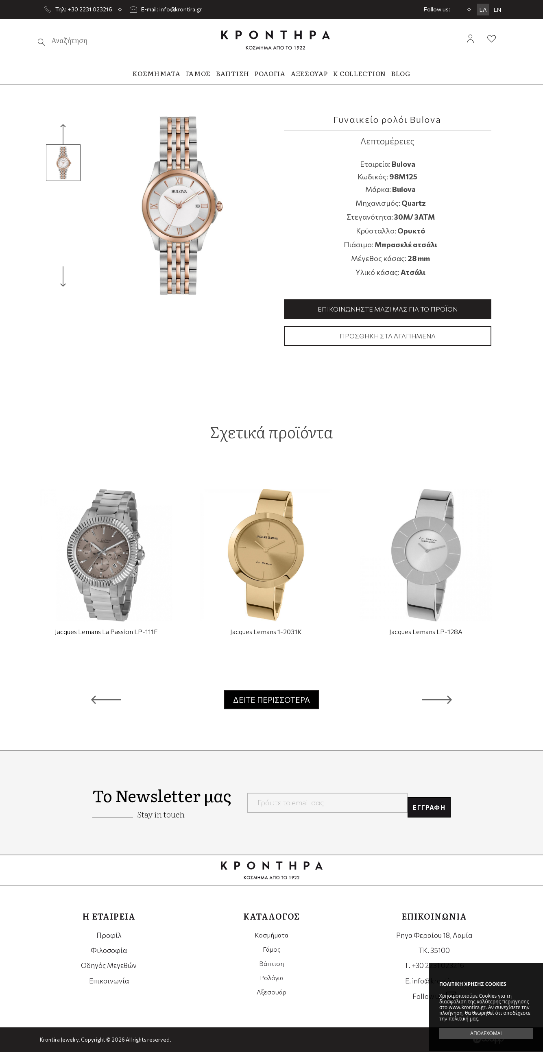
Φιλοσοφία (109, 951)
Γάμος (271, 951)
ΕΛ (483, 9)
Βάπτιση (271, 966)
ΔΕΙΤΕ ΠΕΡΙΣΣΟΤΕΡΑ (271, 701)
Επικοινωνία (109, 982)
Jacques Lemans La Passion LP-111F (106, 633)
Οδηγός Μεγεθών (109, 966)
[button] (106, 701)
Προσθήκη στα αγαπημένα (387, 336)
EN (497, 9)
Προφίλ (109, 936)
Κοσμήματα (272, 936)
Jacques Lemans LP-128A (425, 633)
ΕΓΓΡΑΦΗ (425, 803)
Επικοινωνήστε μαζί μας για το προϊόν (387, 309)
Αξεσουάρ (271, 997)
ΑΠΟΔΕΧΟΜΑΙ (486, 1033)
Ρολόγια (271, 982)
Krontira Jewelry (275, 40)
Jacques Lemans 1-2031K (266, 633)
